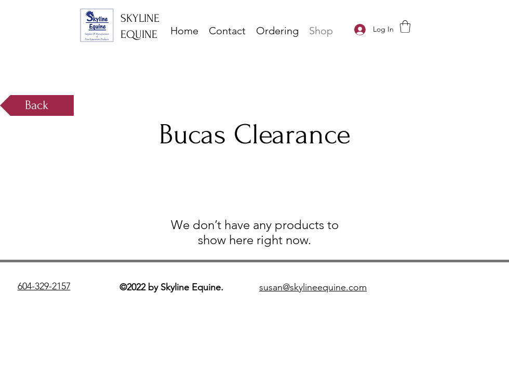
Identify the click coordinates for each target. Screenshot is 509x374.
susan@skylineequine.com (313, 287)
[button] (405, 26)
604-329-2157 (44, 286)
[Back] (37, 105)
